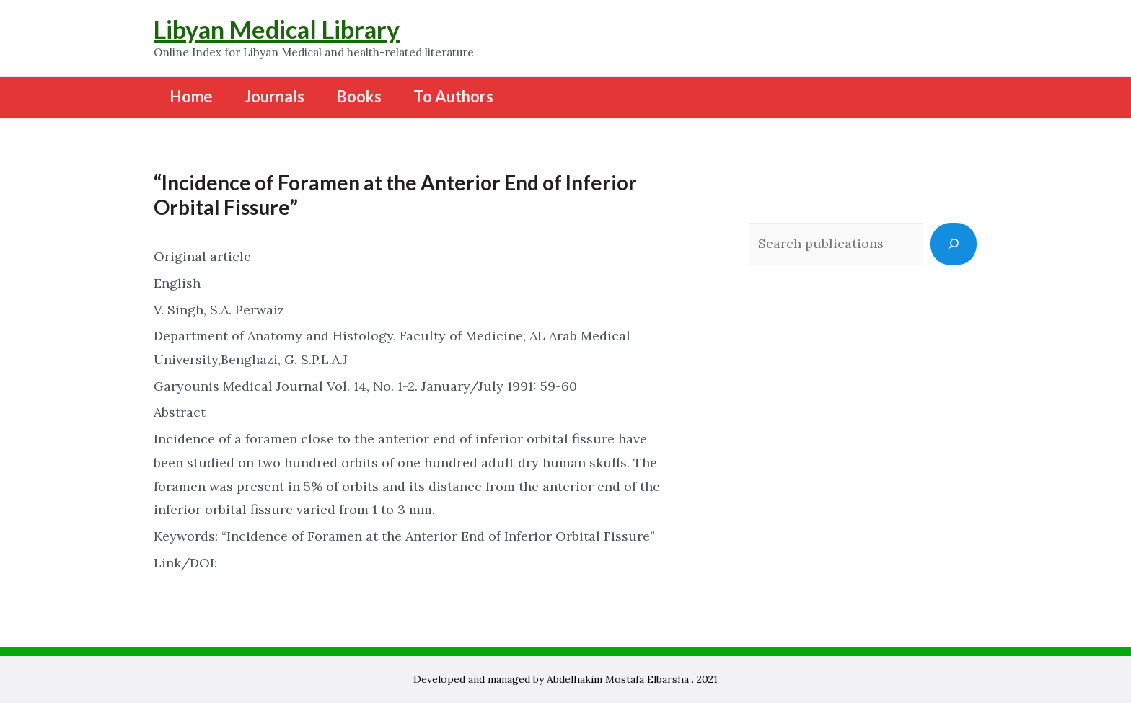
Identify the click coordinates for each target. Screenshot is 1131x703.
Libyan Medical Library (277, 29)
